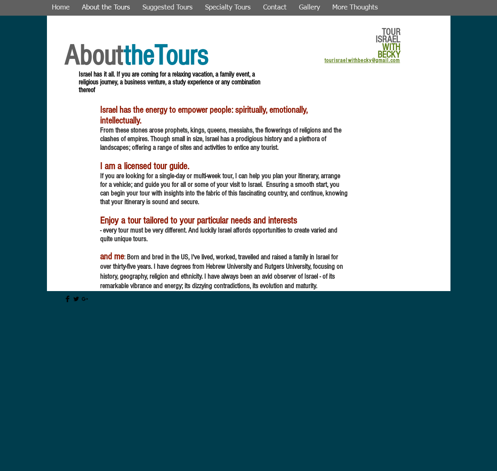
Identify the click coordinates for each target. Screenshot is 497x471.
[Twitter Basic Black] (76, 299)
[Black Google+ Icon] (85, 299)
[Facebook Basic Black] (67, 299)
